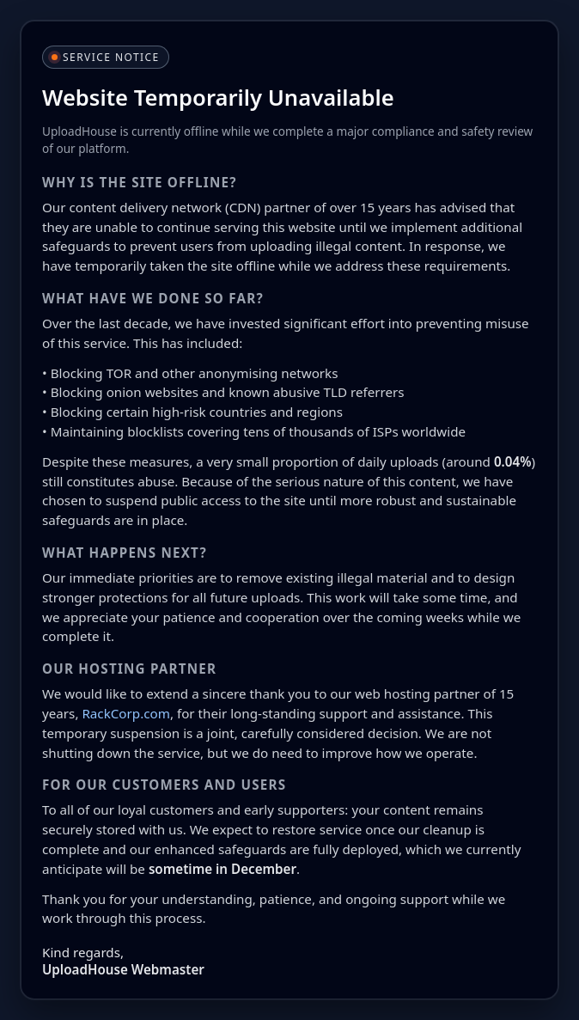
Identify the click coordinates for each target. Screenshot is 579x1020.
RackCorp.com (126, 713)
